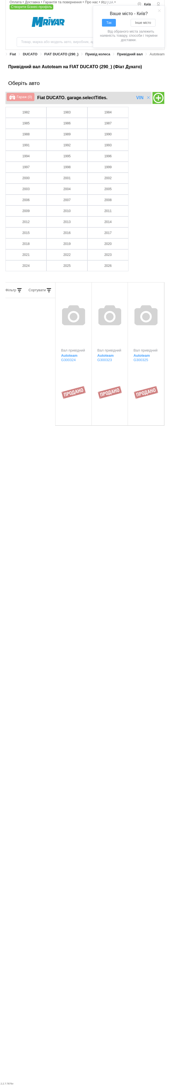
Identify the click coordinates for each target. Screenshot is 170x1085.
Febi (86, 824)
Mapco (20, 885)
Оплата (16, 2)
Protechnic (91, 900)
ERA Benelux (25, 820)
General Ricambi (28, 847)
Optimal (21, 896)
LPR (86, 866)
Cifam (19, 805)
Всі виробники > (148, 768)
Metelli (20, 881)
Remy (19, 915)
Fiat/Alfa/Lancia (95, 820)
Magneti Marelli (27, 877)
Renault (21, 911)
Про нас (92, 2)
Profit (87, 896)
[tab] (85, 559)
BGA (86, 791)
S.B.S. (88, 923)
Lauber (88, 858)
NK (85, 877)
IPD (84, 839)
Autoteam (22, 791)
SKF (86, 911)
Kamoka (21, 858)
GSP (18, 839)
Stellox (88, 915)
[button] (85, 559)
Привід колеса (97, 54)
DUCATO (30, 54)
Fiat (13, 54)
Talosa (19, 934)
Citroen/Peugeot (27, 809)
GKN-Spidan (25, 843)
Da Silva (89, 805)
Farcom (89, 828)
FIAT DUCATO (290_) (61, 54)
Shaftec (89, 919)
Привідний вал (130, 54)
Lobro (87, 862)
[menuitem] (144, 5)
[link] (13, 54)
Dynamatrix (92, 809)
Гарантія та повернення (63, 2)
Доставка (33, 2)
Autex (19, 795)
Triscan (20, 938)
